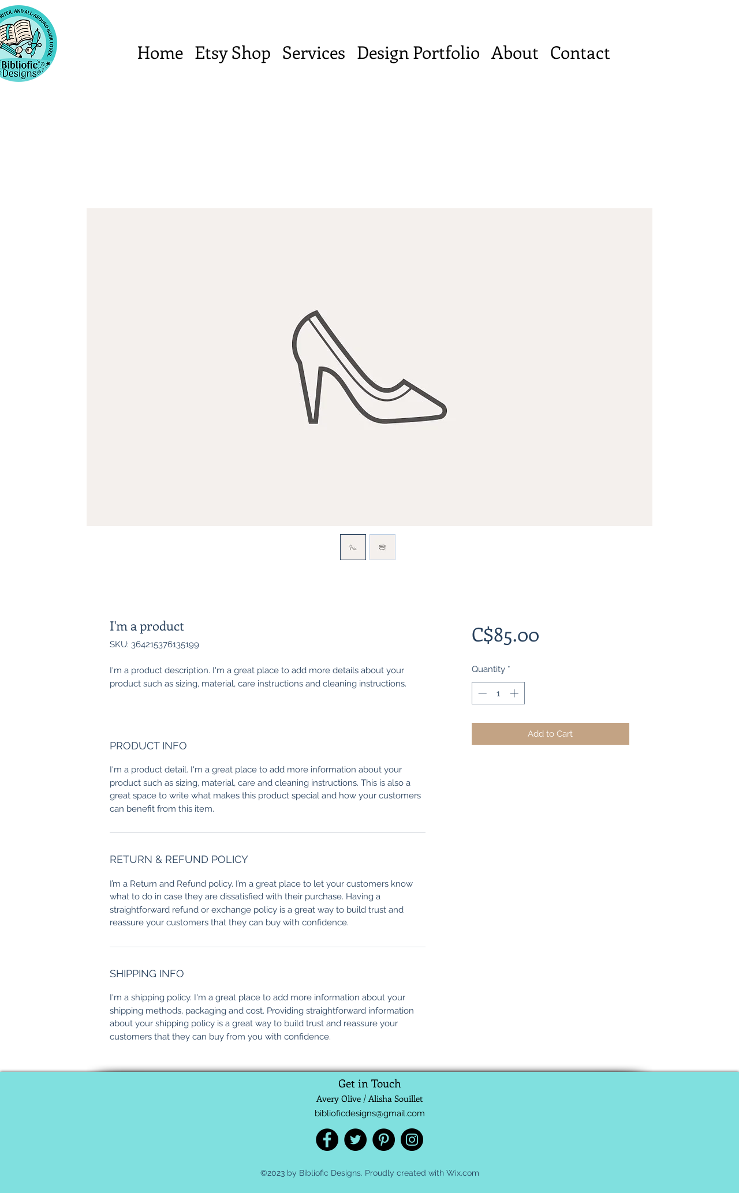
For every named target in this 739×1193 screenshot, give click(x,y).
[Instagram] (412, 1139)
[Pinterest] (383, 1139)
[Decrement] (481, 693)
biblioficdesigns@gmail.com (370, 1113)
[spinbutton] (497, 693)
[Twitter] (355, 1139)
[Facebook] (327, 1139)
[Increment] (515, 693)
